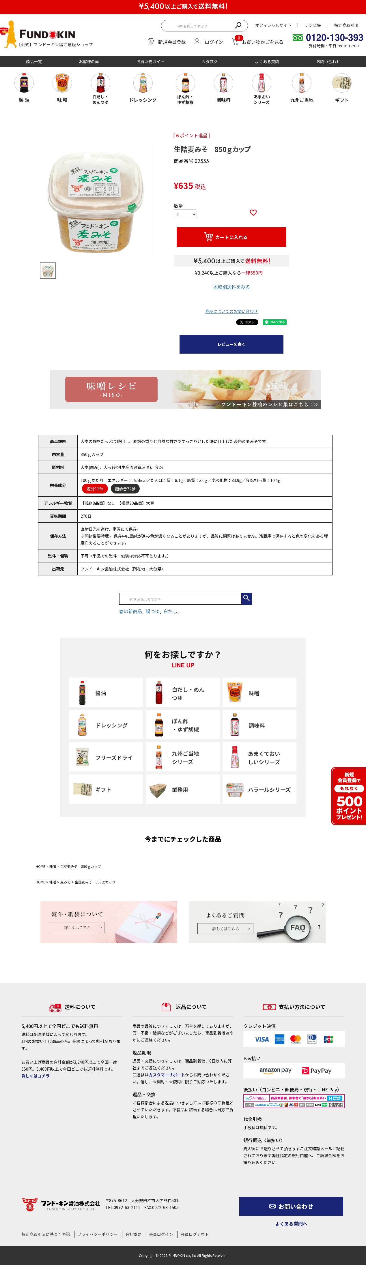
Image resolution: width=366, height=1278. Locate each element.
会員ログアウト (195, 1234)
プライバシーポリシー (97, 1234)
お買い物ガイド (150, 61)
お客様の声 (89, 61)
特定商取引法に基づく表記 (45, 1234)
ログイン (214, 41)
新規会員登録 (172, 41)
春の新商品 (130, 611)
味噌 (52, 866)
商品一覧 (34, 61)
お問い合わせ (328, 61)
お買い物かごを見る (262, 41)
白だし (170, 611)
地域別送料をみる (231, 286)
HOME (40, 866)
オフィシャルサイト (273, 25)
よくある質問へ (291, 1223)
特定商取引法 (346, 25)
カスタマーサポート (167, 1075)
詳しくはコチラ (35, 1076)
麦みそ (65, 881)
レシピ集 (313, 25)
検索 (238, 24)
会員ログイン (161, 1234)
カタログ (209, 61)
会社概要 (133, 1234)
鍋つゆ (153, 611)
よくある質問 (267, 61)
